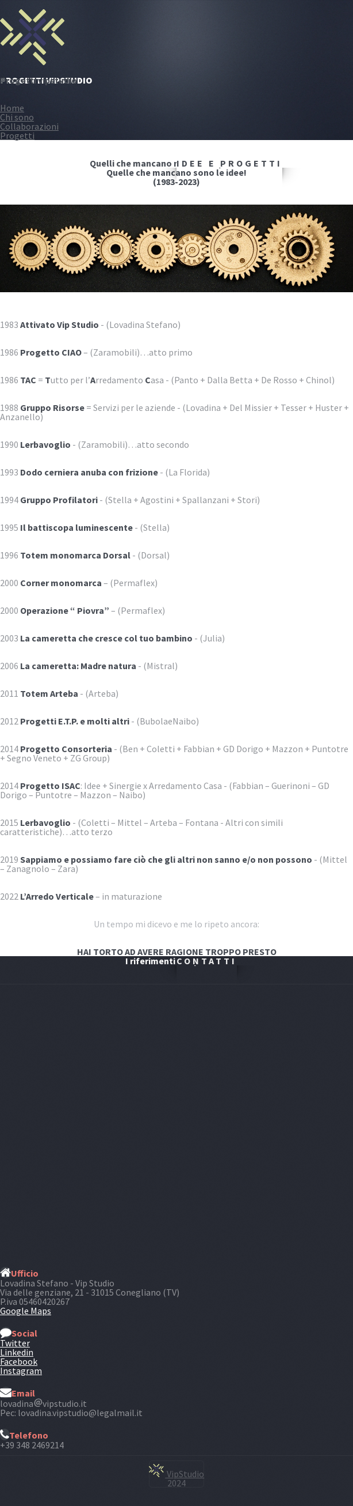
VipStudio (176, 1473)
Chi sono (17, 117)
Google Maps (25, 1310)
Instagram (21, 1370)
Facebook (18, 1361)
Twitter (15, 1343)
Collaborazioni (29, 126)
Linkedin (16, 1352)
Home (12, 108)
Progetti (17, 135)
